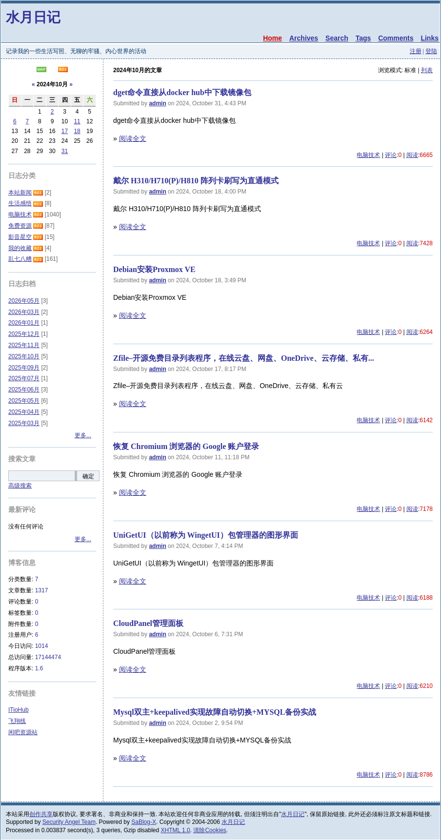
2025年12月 (24, 334)
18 (77, 131)
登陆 (431, 51)
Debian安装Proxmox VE (154, 269)
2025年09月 (24, 367)
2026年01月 (24, 322)
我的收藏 (20, 248)
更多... (83, 435)
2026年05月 (24, 300)
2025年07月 (24, 378)
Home (272, 38)
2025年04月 (24, 412)
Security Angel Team (69, 822)
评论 (391, 155)
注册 (415, 51)
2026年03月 (24, 312)
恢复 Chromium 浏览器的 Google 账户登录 (186, 446)
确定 (88, 476)
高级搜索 (20, 485)
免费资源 (20, 225)
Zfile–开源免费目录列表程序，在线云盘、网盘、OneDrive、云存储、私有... (243, 358)
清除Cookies (209, 830)
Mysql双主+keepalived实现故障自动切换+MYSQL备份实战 (214, 712)
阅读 (412, 155)
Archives (303, 38)
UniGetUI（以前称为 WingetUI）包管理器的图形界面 (205, 535)
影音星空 (20, 237)
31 (64, 151)
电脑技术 (368, 155)
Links (430, 38)
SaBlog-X (143, 822)
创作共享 (41, 814)
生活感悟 (20, 203)
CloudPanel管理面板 (148, 623)
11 (77, 121)
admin (157, 103)
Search (336, 38)
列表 (427, 70)
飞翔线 (17, 721)
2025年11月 (24, 345)
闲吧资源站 (23, 732)
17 (64, 131)
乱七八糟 (20, 258)
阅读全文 (132, 138)
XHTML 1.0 (175, 830)
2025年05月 (24, 400)
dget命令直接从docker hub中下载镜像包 (182, 92)
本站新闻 (20, 192)
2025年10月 (24, 356)
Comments (395, 38)
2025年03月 (24, 423)
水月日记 (33, 17)
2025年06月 (24, 389)
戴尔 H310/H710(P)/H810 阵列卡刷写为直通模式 (196, 180)
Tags (363, 38)
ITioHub (18, 709)
